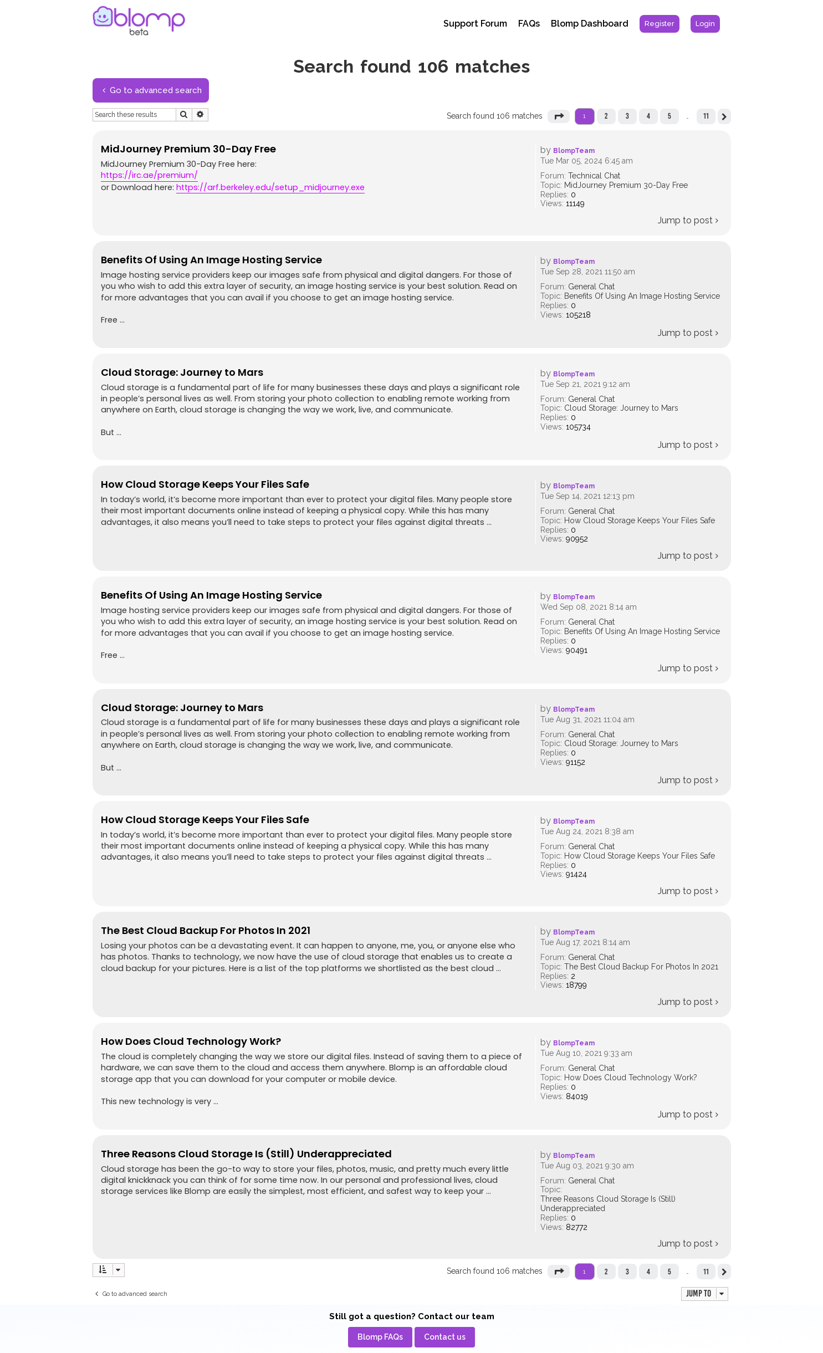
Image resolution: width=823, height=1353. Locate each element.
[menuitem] (659, 24)
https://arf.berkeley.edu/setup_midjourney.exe (270, 187)
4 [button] (648, 115)
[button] (559, 116)
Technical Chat (594, 175)
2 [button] (606, 115)
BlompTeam (574, 151)
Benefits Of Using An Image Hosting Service (642, 296)
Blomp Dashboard (589, 23)
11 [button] (706, 115)
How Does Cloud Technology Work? (630, 1077)
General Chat (591, 286)
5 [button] (669, 115)
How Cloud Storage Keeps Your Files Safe (639, 520)
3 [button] (627, 115)
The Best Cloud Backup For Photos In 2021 (641, 966)
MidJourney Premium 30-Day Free (626, 185)
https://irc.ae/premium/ (149, 175)
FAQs (529, 23)
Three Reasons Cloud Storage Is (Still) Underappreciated (608, 1203)
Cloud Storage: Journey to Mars (621, 408)
